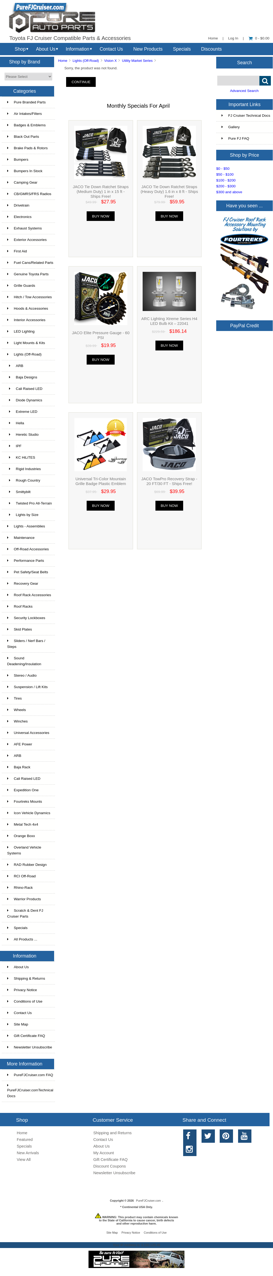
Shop (20, 49)
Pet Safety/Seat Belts (27, 572)
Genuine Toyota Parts (28, 274)
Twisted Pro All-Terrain (29, 503)
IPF (14, 446)
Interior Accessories (26, 320)
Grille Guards (21, 286)
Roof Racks (20, 606)
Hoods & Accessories (27, 308)
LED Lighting (21, 331)
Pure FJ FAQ (235, 138)
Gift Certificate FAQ (26, 1036)
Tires (14, 698)
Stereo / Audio (22, 675)
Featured (25, 1139)
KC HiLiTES (21, 457)
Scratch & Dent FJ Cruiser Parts (25, 913)
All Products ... (22, 939)
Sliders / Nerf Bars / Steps (26, 644)
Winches (17, 721)
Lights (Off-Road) (86, 61)
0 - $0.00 (259, 38)
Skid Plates (19, 629)
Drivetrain (18, 205)
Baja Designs (22, 377)
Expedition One (23, 790)
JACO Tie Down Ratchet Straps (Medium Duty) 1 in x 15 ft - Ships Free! (101, 191)
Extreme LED (22, 412)
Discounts (211, 49)
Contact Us (111, 49)
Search (244, 62)
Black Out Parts (23, 137)
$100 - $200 (226, 180)
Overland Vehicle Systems (24, 850)
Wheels (16, 710)
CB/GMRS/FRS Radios (29, 194)
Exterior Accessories (27, 240)
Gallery (231, 127)
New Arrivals (28, 1152)
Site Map (17, 1024)
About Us (45, 49)
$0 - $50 (223, 169)
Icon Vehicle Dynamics (28, 813)
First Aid (17, 251)
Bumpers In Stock (24, 171)
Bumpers (17, 159)
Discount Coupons (109, 1166)
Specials (182, 49)
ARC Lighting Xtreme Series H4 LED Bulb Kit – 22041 (169, 321)
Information (77, 49)
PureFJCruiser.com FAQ (30, 1075)
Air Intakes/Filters (24, 114)
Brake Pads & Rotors (27, 148)
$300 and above (229, 192)
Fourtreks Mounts (24, 801)
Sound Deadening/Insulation (24, 661)
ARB (15, 366)
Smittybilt (19, 492)
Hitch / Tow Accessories (29, 297)
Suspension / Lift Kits (27, 687)
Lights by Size (22, 515)
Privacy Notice (22, 990)
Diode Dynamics (24, 400)
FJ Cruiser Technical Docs (246, 116)
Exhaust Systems (24, 228)
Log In (233, 38)
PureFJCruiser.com (148, 1200)
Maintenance (21, 538)
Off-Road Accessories (28, 549)
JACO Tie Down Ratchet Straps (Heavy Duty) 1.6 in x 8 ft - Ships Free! (169, 191)
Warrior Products (24, 899)
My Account (103, 1152)
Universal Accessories (28, 733)
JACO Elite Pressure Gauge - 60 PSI (101, 335)
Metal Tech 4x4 (22, 824)
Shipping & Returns (26, 978)
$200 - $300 (226, 186)
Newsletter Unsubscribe (29, 1047)
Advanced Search (244, 91)
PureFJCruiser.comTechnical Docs (30, 1091)
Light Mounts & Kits (26, 343)
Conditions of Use (24, 1001)
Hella (15, 423)
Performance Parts (25, 561)
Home (213, 38)
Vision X (110, 61)
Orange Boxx (21, 836)
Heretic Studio (23, 435)
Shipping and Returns (112, 1132)
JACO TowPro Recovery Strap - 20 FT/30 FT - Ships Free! (169, 481)
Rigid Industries (24, 469)
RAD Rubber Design (27, 865)
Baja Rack (18, 767)
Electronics (19, 217)
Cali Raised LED (24, 389)
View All (24, 1159)
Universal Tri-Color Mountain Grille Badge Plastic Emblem (100, 481)
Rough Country (23, 480)
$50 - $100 (225, 174)
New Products (148, 49)
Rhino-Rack (20, 888)
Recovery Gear (22, 583)
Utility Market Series (137, 61)
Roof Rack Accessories (29, 595)
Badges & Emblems (26, 125)
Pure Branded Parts (26, 102)
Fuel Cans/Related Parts (30, 263)
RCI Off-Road (21, 876)
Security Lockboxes (26, 618)
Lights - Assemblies (26, 526)
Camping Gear (22, 182)
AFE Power (19, 744)
